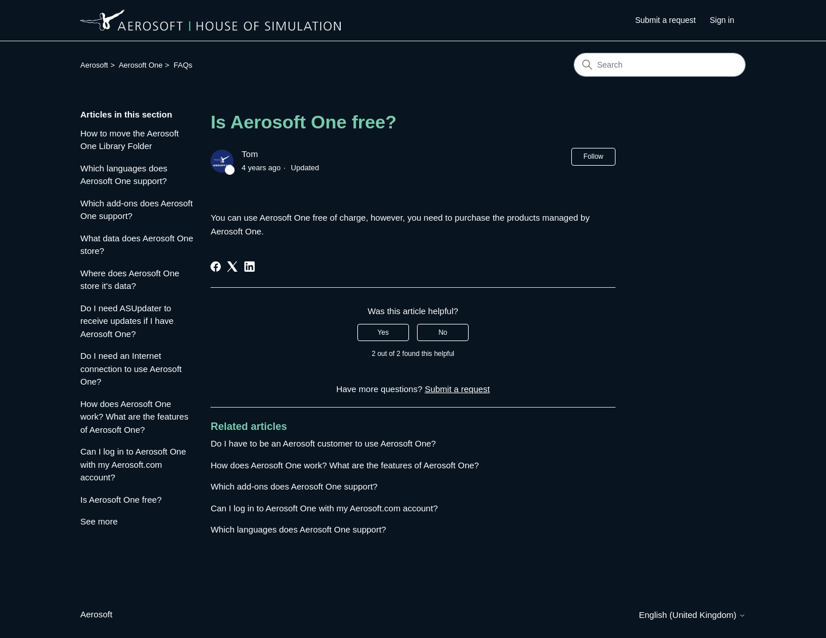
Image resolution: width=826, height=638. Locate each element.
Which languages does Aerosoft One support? (123, 174)
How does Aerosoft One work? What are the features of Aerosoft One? (134, 417)
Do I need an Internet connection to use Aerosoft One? (131, 368)
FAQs (183, 65)
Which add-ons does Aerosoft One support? (136, 209)
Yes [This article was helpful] (383, 332)
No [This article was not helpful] (442, 332)
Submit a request (665, 20)
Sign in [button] (722, 20)
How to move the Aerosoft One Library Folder (129, 139)
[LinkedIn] (249, 266)
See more (99, 521)
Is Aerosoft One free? (121, 499)
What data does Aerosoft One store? (136, 244)
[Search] (659, 64)
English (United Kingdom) (692, 615)
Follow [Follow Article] (593, 156)
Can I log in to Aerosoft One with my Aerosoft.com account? (133, 464)
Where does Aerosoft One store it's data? (130, 279)
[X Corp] (232, 266)
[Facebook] (216, 266)
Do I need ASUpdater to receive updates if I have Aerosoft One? (127, 321)
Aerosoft (94, 65)
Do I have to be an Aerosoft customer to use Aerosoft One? (323, 443)
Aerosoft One (141, 65)
